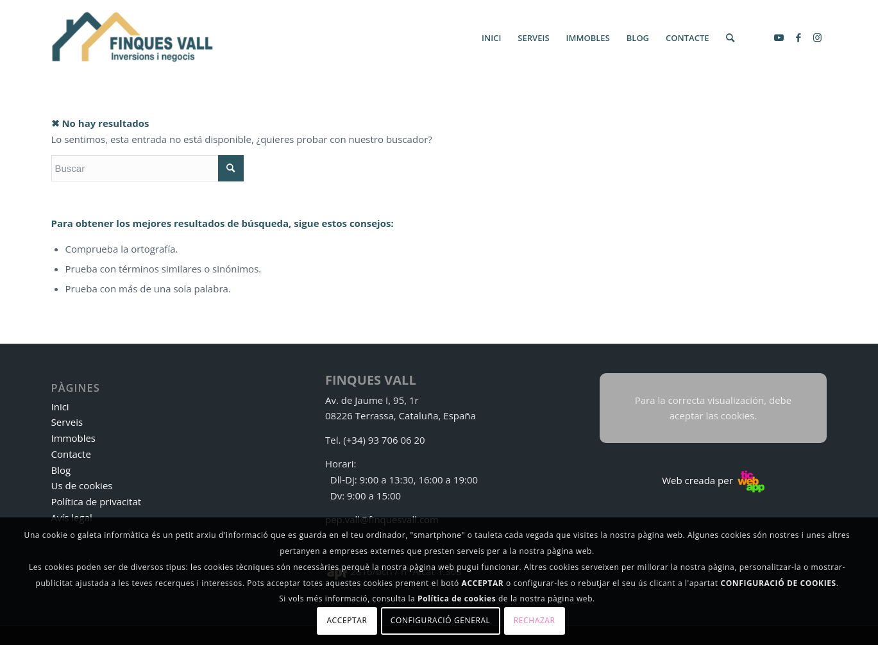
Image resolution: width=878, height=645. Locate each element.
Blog (61, 470)
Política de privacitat (96, 501)
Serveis (67, 421)
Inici (60, 406)
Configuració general (441, 620)
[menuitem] (491, 38)
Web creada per (713, 480)
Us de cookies (82, 485)
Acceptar (346, 620)
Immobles (73, 437)
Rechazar (534, 620)
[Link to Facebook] (798, 37)
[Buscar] (730, 38)
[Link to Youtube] (779, 37)
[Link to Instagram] (817, 37)
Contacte (71, 454)
